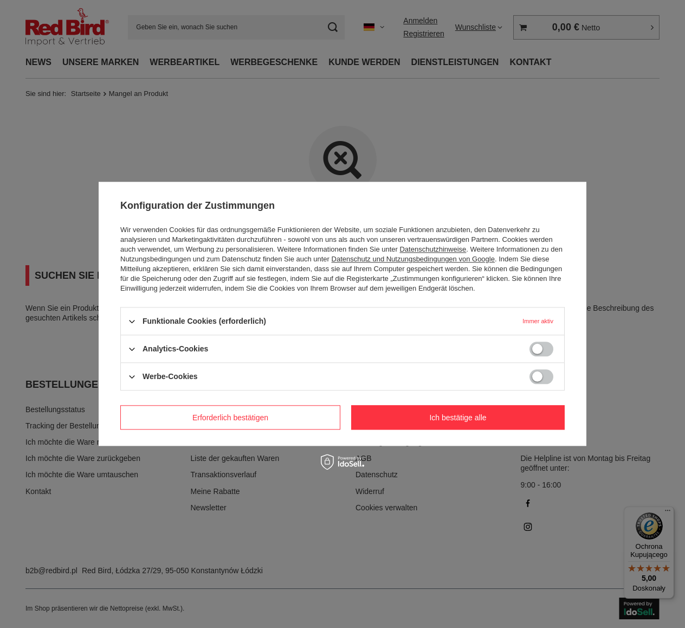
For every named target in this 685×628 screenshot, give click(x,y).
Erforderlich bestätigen (230, 417)
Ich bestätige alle (457, 417)
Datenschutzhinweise (432, 249)
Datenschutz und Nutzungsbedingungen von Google (413, 259)
